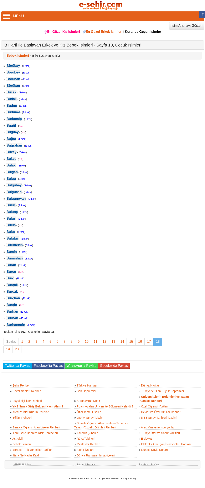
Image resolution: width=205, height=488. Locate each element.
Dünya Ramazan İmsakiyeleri (96, 455)
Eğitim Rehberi (22, 417)
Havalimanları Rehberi (26, 391)
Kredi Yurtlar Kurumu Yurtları (31, 412)
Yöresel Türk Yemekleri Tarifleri (32, 449)
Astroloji (17, 438)
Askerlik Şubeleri (87, 433)
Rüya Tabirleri (85, 438)
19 (8, 349)
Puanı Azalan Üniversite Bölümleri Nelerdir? (105, 406)
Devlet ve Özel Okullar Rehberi (161, 412)
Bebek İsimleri (21, 444)
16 (140, 341)
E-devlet (146, 438)
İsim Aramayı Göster (186, 25)
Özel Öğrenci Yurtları (154, 406)
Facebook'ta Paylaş (48, 365)
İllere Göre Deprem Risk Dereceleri (35, 433)
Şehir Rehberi (21, 385)
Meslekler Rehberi (88, 444)
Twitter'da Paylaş (17, 365)
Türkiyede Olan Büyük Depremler (162, 391)
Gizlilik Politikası (23, 464)
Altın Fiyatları (85, 449)
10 (86, 341)
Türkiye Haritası (87, 385)
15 (131, 341)
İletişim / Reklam (86, 464)
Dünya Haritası (150, 385)
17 (149, 341)
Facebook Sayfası (149, 464)
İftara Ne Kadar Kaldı (26, 455)
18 (158, 341)
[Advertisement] (184, 210)
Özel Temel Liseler (89, 412)
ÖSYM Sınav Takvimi (90, 417)
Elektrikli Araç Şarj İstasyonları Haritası (166, 444)
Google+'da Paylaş (114, 365)
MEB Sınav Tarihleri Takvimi (159, 417)
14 (122, 341)
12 (104, 341)
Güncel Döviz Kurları (154, 449)
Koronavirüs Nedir (88, 400)
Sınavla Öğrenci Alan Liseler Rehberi (36, 427)
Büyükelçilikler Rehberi (27, 400)
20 (17, 349)
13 (113, 341)
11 (95, 341)
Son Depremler (86, 391)
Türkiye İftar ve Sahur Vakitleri (160, 433)
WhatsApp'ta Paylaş (81, 365)
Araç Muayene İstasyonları (158, 427)
